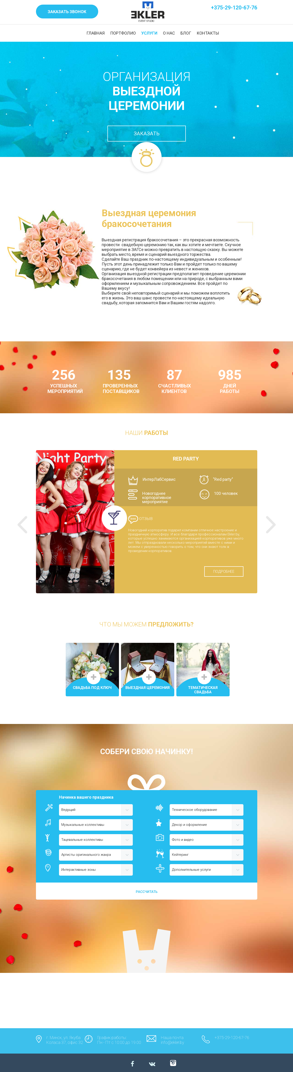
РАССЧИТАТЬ (146, 892)
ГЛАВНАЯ (95, 33)
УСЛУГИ (149, 33)
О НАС (169, 33)
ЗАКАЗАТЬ (147, 133)
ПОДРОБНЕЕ (223, 571)
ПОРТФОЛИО (123, 33)
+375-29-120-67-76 (234, 8)
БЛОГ (186, 33)
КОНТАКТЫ (208, 33)
